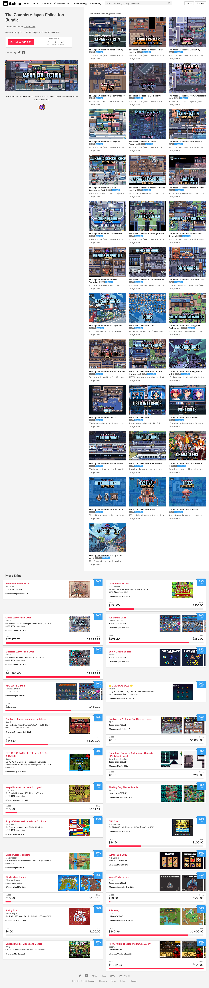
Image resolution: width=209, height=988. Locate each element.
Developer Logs (80, 3)
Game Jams (46, 3)
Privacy (123, 981)
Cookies (133, 981)
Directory (103, 981)
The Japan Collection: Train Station (185, 141)
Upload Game (62, 3)
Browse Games (31, 3)
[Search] (169, 3)
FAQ (104, 976)
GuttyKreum (29, 26)
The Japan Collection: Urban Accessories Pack (102, 188)
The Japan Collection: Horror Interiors (107, 371)
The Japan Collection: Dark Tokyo (145, 95)
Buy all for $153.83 (20, 42)
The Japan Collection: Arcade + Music (186, 187)
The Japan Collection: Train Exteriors (146, 463)
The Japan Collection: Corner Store (105, 233)
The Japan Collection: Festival (143, 509)
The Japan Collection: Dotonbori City (186, 279)
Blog (112, 976)
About (95, 976)
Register (200, 3)
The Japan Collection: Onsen (102, 417)
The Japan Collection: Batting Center (146, 233)
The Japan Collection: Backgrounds (105, 325)
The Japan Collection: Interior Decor (106, 509)
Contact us (124, 976)
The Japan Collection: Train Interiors (106, 463)
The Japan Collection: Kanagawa (104, 141)
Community (95, 3)
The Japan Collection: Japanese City (106, 49)
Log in (189, 3)
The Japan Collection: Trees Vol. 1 (185, 509)
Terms (113, 981)
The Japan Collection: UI (140, 417)
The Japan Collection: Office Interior (146, 279)
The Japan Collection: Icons (142, 325)
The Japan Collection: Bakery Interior (106, 95)
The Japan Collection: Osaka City (184, 49)
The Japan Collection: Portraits (183, 417)
